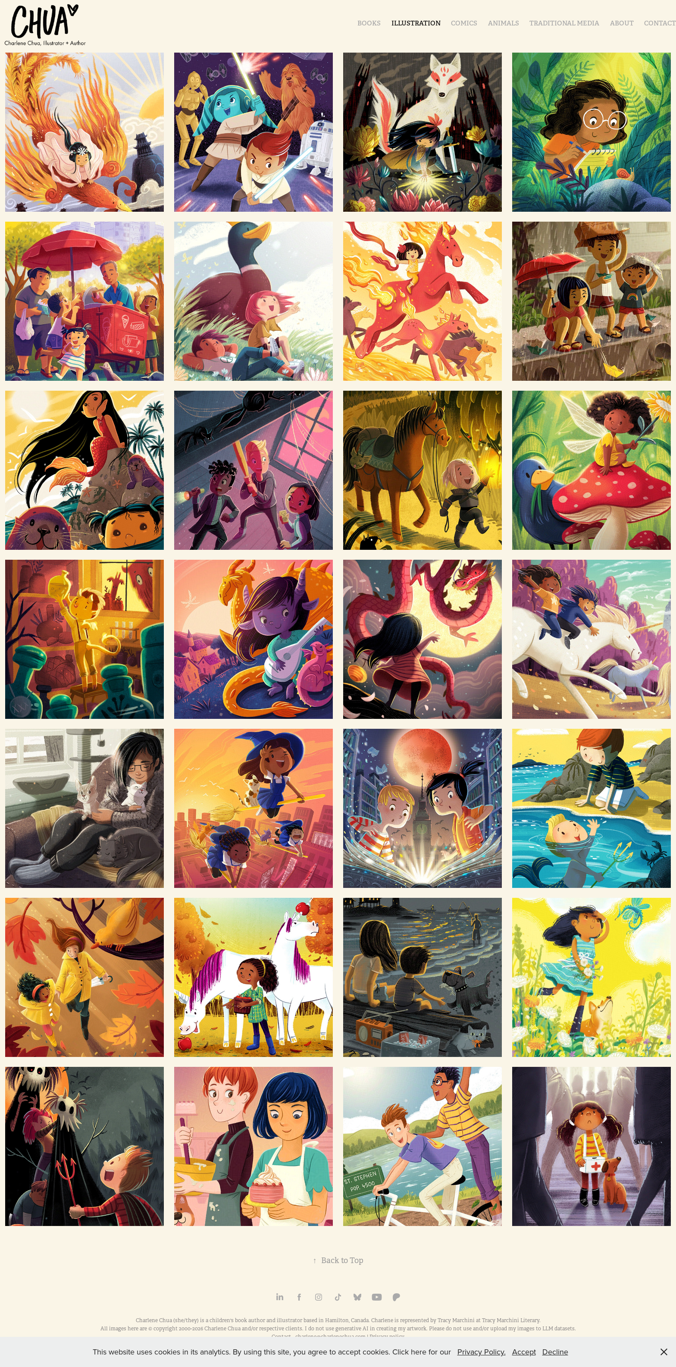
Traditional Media (564, 23)
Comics (464, 23)
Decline (555, 1351)
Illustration (416, 23)
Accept (524, 1351)
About (622, 23)
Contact (660, 23)
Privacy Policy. (481, 1351)
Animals (503, 23)
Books (369, 23)
